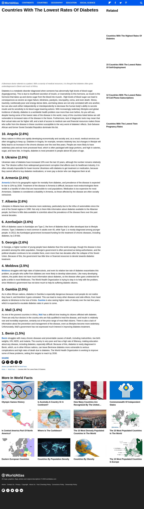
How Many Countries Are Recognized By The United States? (86, 405)
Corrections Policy (58, 484)
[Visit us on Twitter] (12, 490)
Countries (42, 3)
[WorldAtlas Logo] (11, 3)
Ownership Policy (71, 484)
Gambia (41, 300)
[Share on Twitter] (12, 362)
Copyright (25, 484)
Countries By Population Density (53, 459)
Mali (41, 315)
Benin (4, 338)
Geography (57, 3)
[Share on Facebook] (7, 362)
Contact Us (10, 484)
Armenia (6, 183)
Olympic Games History (13, 402)
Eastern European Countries (15, 459)
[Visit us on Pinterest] (17, 490)
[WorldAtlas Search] (141, 3)
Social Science (87, 3)
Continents (28, 3)
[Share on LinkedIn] (20, 362)
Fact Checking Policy (44, 484)
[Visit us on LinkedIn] (21, 490)
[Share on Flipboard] (3, 362)
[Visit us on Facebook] (8, 490)
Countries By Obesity (84, 459)
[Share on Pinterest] (16, 362)
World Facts (23, 366)
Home (4, 484)
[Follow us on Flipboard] (3, 490)
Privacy (18, 484)
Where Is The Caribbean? (50, 430)
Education (71, 3)
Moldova (6, 270)
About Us (32, 484)
